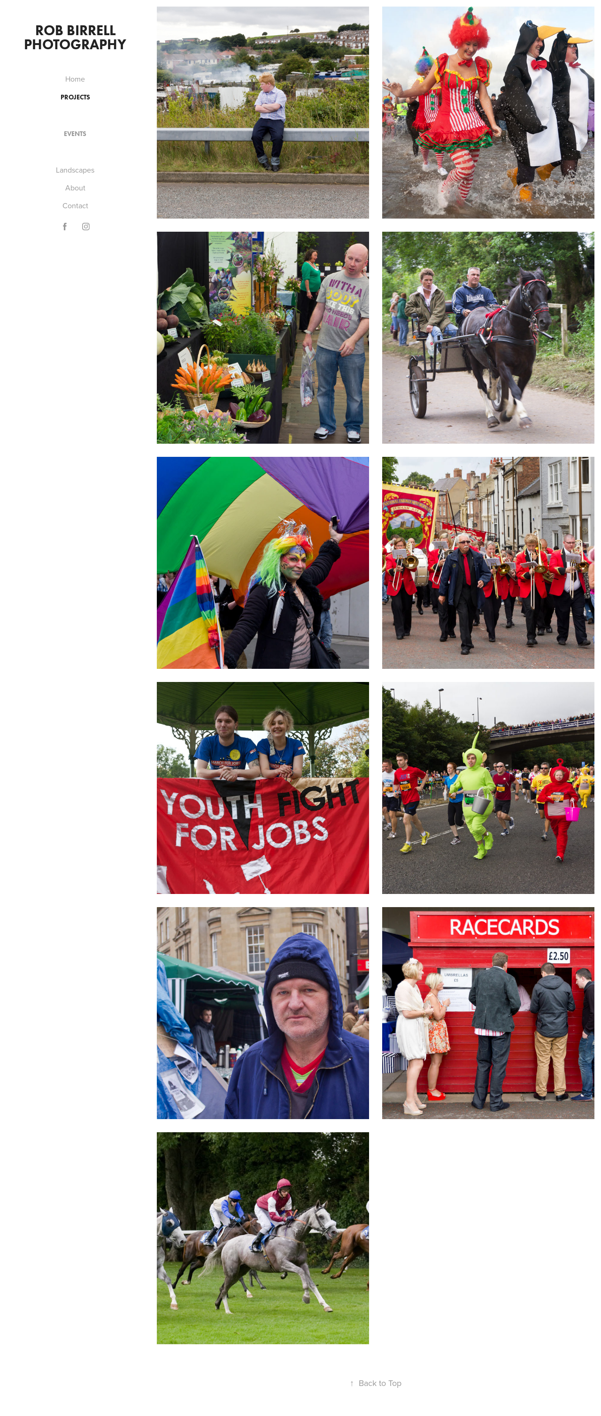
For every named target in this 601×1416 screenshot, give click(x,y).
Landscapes (75, 170)
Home (75, 79)
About (75, 187)
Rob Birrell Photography (75, 37)
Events (75, 134)
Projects (75, 97)
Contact (75, 205)
